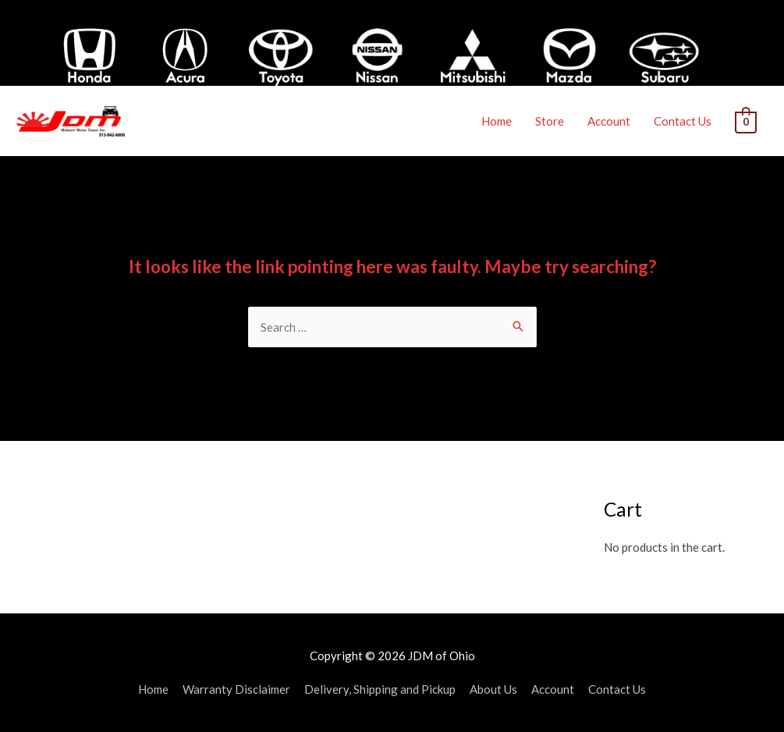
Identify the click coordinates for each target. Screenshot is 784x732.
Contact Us (683, 121)
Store (550, 121)
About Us (493, 689)
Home (497, 121)
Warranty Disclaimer (236, 689)
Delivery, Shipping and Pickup (380, 689)
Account (609, 121)
